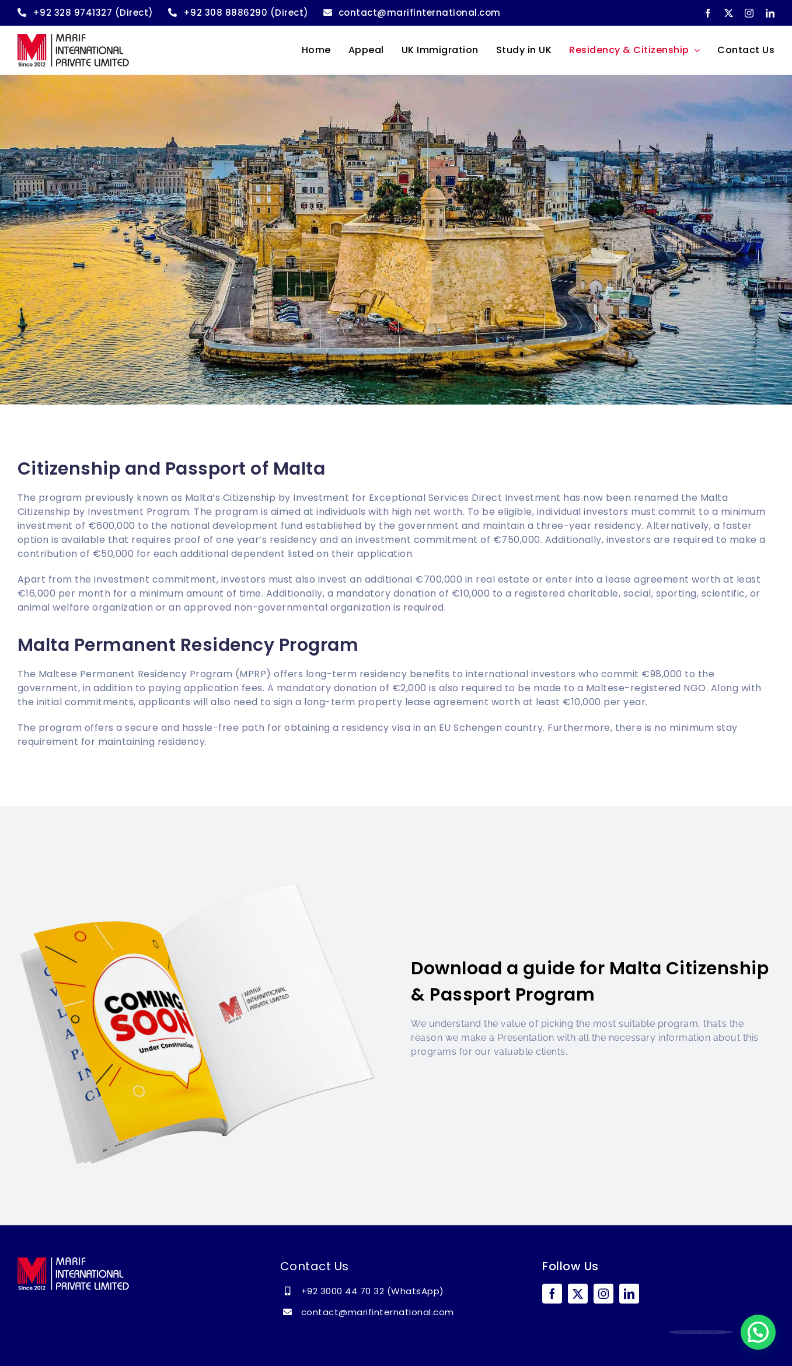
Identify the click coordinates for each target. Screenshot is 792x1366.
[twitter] (729, 13)
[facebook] (708, 13)
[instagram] (749, 13)
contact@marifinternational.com (377, 1312)
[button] (758, 1332)
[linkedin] (770, 13)
